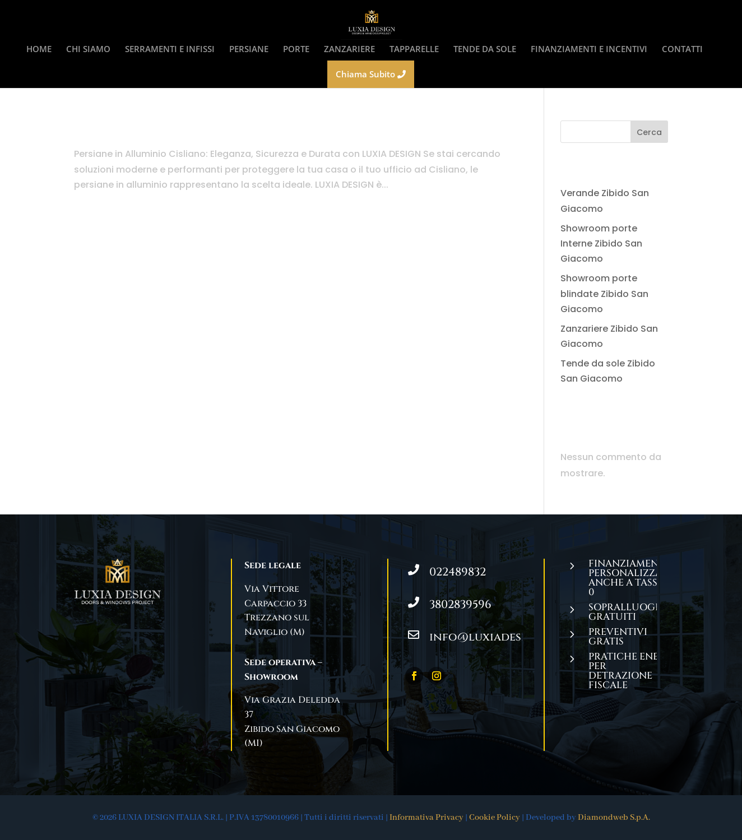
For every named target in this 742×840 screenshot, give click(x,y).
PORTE (296, 49)
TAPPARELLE (414, 49)
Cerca (649, 132)
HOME (39, 49)
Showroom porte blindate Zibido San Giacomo (604, 293)
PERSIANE (248, 49)
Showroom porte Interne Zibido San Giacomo (601, 243)
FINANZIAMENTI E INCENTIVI (589, 49)
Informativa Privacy (426, 818)
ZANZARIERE (349, 49)
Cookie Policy (494, 818)
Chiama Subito (371, 74)
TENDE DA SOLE (484, 49)
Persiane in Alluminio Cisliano (196, 130)
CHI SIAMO (88, 49)
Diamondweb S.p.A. (614, 818)
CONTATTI (682, 49)
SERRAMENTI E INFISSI (170, 49)
